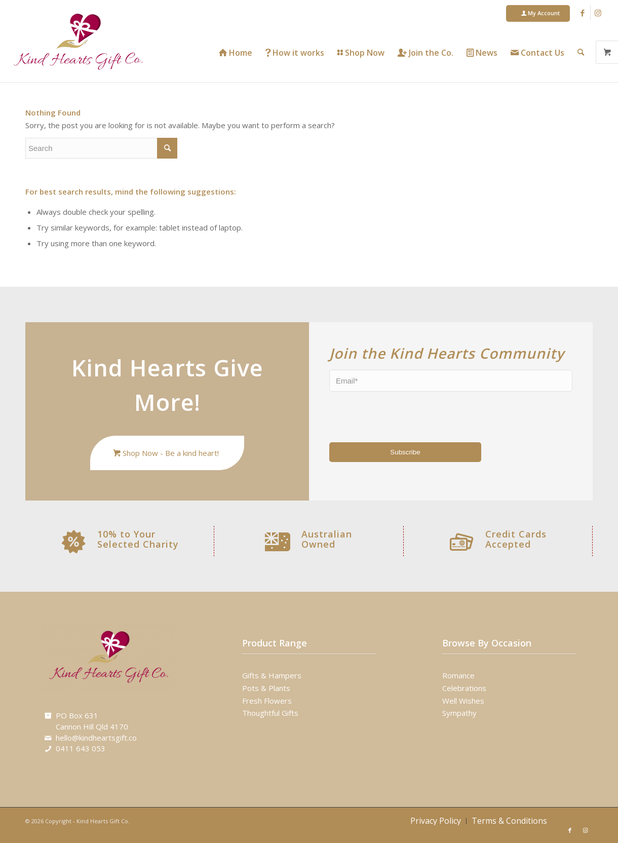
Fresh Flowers (267, 701)
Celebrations (464, 688)
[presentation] (388, 415)
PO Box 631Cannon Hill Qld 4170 (92, 721)
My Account (540, 13)
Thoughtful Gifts (270, 713)
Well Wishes (463, 701)
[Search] (581, 52)
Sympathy (459, 713)
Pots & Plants (266, 688)
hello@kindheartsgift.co (96, 738)
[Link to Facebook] (582, 12)
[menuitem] (538, 13)
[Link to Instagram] (598, 12)
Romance (458, 675)
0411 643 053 (80, 748)
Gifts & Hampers (271, 675)
